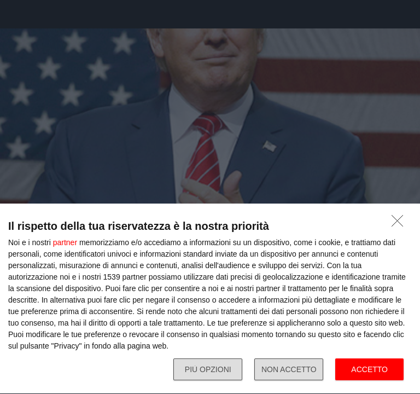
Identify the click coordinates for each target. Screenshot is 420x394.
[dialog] (210, 299)
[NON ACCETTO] (400, 224)
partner (65, 242)
